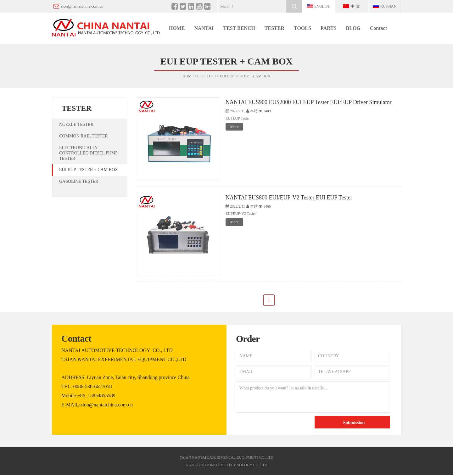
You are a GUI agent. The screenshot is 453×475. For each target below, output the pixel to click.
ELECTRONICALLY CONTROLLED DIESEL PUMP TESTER (88, 153)
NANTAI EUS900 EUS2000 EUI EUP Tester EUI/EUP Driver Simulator (309, 102)
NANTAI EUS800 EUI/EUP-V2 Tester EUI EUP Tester (289, 197)
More (234, 127)
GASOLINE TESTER (78, 181)
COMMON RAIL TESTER (83, 136)
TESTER (274, 28)
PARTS (329, 28)
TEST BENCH (239, 28)
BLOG (353, 28)
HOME (177, 28)
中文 (356, 6)
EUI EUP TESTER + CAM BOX (245, 76)
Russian (388, 6)
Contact (378, 28)
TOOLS (302, 28)
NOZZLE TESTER (76, 124)
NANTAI (204, 28)
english (322, 6)
